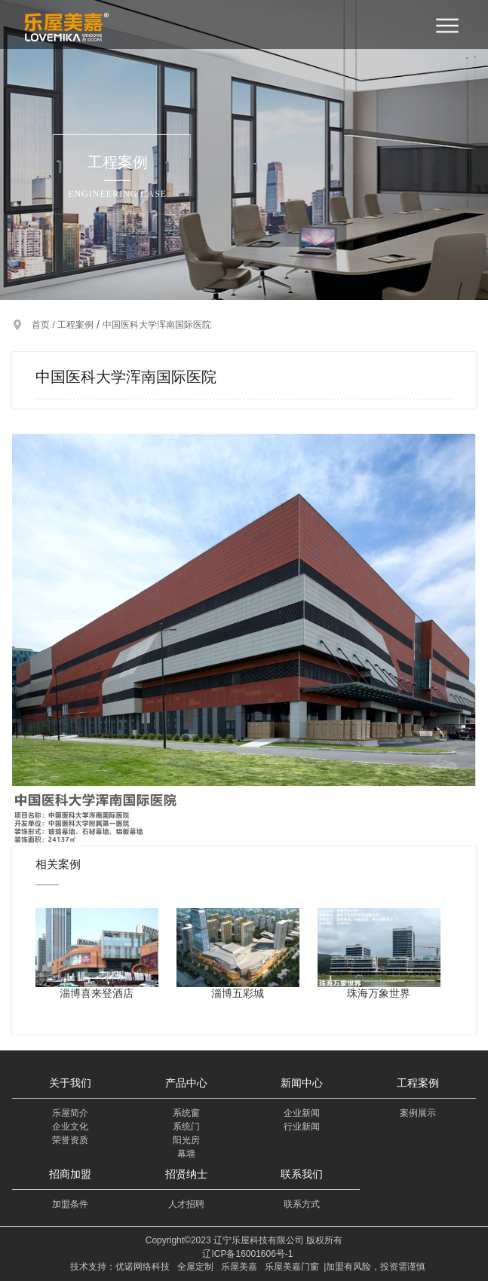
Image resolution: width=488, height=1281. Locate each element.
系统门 (186, 1126)
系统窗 (186, 1113)
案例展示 (418, 1113)
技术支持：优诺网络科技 (120, 1266)
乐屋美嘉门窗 (292, 1266)
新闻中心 (302, 1083)
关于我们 (70, 1083)
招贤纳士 (186, 1174)
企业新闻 (302, 1113)
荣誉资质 (70, 1140)
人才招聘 (186, 1204)
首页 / (44, 324)
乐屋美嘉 (239, 1266)
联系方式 (302, 1204)
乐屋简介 (70, 1113)
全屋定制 (195, 1266)
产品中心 (186, 1083)
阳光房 (186, 1140)
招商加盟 (70, 1174)
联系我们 (302, 1174)
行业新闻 (302, 1126)
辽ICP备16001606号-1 (247, 1254)
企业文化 (70, 1126)
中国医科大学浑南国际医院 (157, 324)
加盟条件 (70, 1204)
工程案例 (75, 324)
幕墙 (186, 1153)
